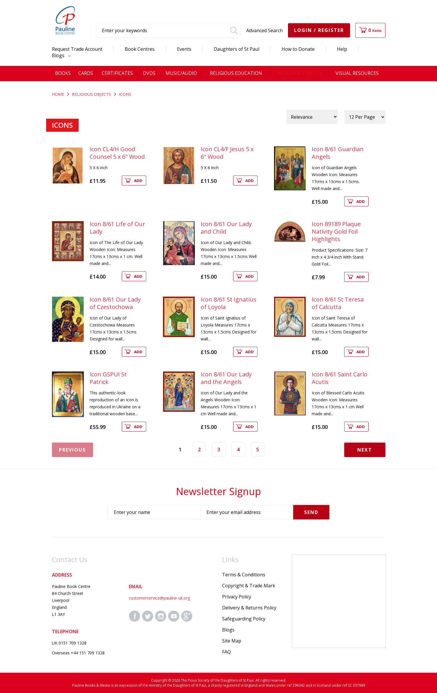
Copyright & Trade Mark (248, 585)
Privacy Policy (236, 596)
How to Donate (298, 49)
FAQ (226, 652)
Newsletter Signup (218, 491)
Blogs (60, 55)
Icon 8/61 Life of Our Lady (117, 227)
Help (342, 49)
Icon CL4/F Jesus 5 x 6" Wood (227, 152)
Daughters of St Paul (236, 49)
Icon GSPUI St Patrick (108, 378)
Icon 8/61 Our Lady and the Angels (226, 378)
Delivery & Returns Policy (249, 607)
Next (364, 450)
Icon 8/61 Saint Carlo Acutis (339, 378)
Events (184, 49)
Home (58, 94)
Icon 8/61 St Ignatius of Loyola (228, 303)
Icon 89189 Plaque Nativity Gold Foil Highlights (336, 231)
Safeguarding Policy (243, 619)
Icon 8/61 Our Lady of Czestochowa (115, 303)
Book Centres (140, 49)
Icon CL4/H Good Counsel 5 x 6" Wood (117, 152)
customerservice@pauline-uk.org (159, 598)
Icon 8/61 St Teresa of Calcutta (338, 303)
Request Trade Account (77, 49)
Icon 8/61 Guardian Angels (338, 152)
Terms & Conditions (243, 574)
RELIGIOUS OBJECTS (91, 94)
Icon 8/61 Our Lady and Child (226, 227)
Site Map (231, 641)
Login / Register (319, 30)
